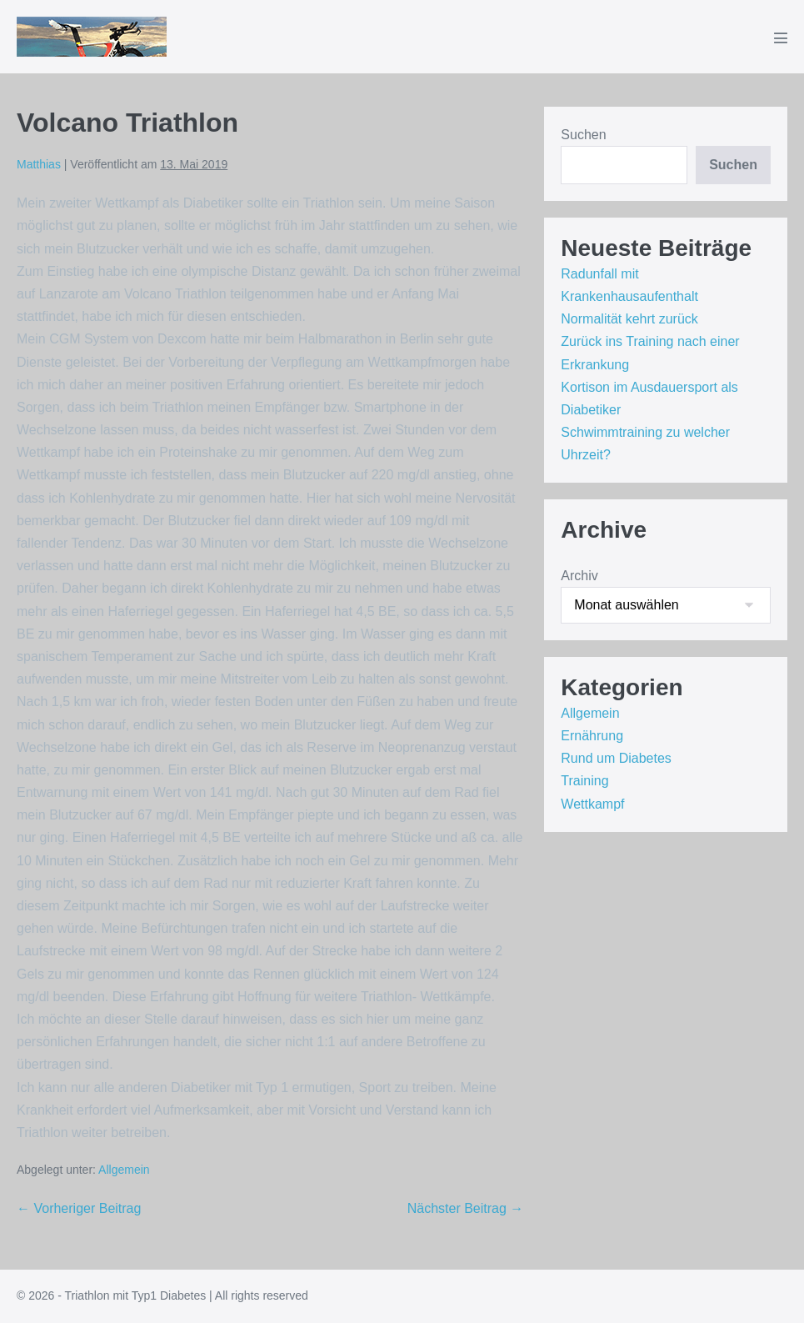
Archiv (579, 576)
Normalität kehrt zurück (629, 319)
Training (584, 781)
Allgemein (123, 1169)
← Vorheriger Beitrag (79, 1208)
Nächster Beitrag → (465, 1208)
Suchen (583, 135)
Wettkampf (592, 804)
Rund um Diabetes (616, 758)
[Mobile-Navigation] (780, 37)
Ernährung (592, 736)
